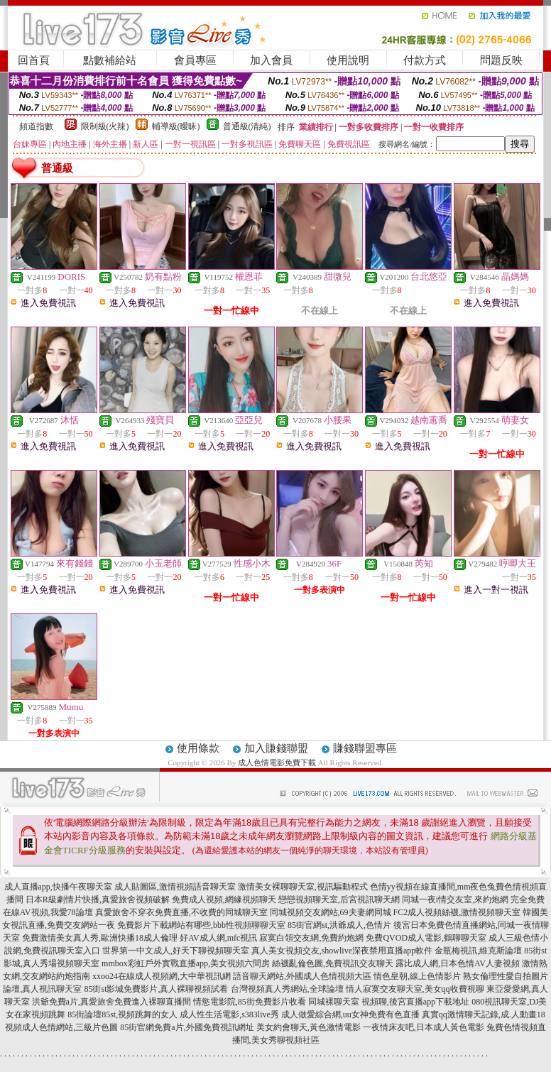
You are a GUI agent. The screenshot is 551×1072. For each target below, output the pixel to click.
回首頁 (34, 60)
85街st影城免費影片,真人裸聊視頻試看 (156, 989)
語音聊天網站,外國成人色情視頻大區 (302, 976)
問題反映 (501, 60)
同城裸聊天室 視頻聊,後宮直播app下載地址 (388, 1002)
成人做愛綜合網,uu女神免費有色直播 (350, 1014)
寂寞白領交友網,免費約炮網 (311, 938)
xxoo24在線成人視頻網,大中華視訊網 (161, 976)
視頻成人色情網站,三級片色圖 (61, 1027)
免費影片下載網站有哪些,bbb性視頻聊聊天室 (201, 925)
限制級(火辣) (105, 126)
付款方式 (424, 60)
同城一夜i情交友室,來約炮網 (455, 899)
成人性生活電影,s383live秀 (229, 1014)
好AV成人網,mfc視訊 (218, 938)
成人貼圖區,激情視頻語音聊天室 (175, 887)
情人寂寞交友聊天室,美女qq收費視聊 (415, 989)
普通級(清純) (247, 126)
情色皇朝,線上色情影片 (417, 976)
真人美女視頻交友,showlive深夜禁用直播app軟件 (342, 951)
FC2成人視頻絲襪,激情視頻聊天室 (457, 912)
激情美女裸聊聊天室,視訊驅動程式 (303, 887)
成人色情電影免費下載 (277, 762)
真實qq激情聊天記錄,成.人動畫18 (483, 1014)
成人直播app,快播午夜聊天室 (58, 887)
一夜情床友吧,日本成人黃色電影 (423, 1027)
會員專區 (195, 60)
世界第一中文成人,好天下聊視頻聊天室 (175, 951)
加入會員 (271, 60)
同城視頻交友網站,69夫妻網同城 (330, 912)
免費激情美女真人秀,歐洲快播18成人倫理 (100, 938)
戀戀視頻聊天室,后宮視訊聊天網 (339, 899)
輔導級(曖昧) (176, 126)
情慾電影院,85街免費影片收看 (249, 1002)
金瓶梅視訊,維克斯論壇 (478, 951)
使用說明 (348, 60)
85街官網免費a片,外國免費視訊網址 (186, 1027)
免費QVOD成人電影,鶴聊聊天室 (426, 938)
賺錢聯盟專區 (365, 748)
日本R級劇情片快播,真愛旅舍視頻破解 (98, 899)
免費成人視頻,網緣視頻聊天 (224, 899)
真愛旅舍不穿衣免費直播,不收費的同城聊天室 (181, 912)
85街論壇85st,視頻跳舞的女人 (122, 1014)
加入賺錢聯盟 (276, 748)
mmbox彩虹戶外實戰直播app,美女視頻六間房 (186, 963)
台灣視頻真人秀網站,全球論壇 (287, 989)
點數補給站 (109, 60)
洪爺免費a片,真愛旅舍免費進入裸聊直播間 (111, 1002)
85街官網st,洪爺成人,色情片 (339, 925)
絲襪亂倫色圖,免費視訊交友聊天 (332, 963)
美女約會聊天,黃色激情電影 (308, 1027)
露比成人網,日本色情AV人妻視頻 (457, 963)
